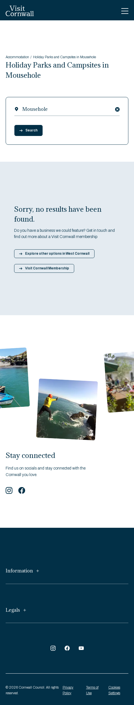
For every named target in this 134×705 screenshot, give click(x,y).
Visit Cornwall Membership (44, 268)
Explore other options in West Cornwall (54, 254)
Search (28, 130)
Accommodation (17, 57)
